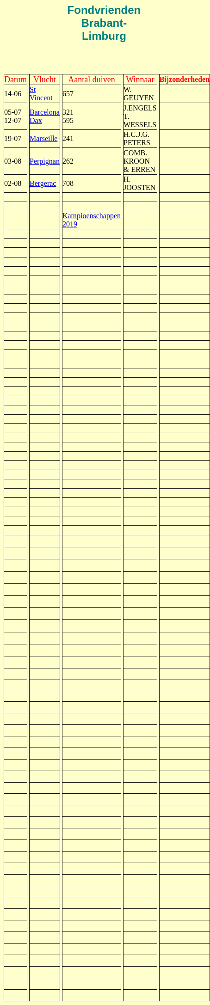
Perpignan (45, 161)
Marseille (43, 138)
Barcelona (45, 112)
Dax (36, 120)
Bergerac (43, 183)
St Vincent (41, 94)
